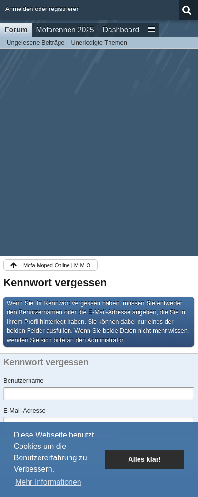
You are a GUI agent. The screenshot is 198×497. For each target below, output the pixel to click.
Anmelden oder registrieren (42, 8)
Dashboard (121, 30)
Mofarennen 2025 (65, 30)
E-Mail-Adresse (24, 410)
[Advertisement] (99, 152)
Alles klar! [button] (144, 459)
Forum (16, 30)
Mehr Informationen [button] (48, 482)
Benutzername (23, 380)
